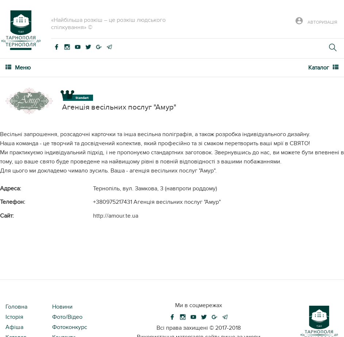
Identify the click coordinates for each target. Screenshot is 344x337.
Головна (16, 306)
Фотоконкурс (69, 327)
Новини (62, 306)
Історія (14, 317)
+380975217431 (112, 202)
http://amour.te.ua (115, 215)
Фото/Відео (67, 317)
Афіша (14, 327)
